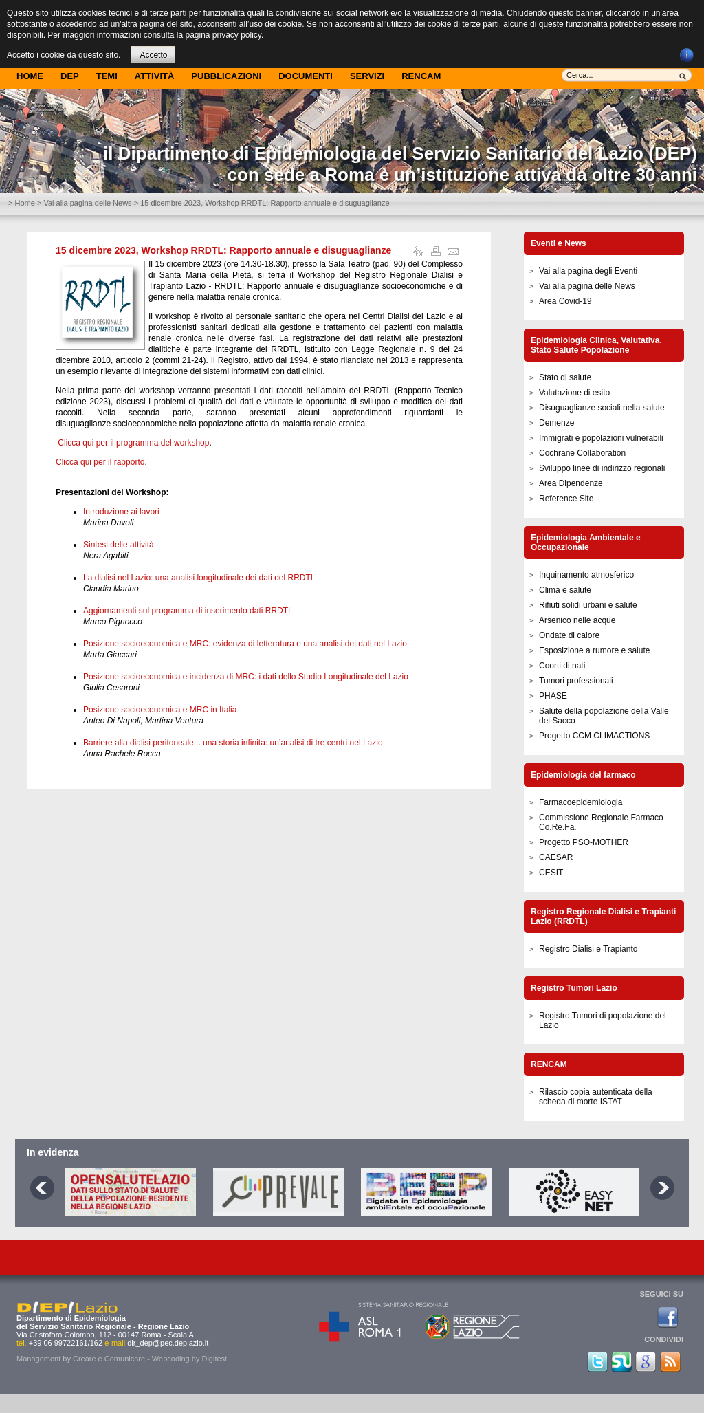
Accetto (153, 55)
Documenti (305, 76)
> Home (21, 203)
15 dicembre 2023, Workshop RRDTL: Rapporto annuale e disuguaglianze (223, 250)
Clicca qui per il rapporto (100, 462)
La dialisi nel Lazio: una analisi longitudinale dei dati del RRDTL (199, 577)
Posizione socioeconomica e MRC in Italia (159, 709)
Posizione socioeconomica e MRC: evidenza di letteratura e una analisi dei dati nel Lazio (245, 643)
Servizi (367, 76)
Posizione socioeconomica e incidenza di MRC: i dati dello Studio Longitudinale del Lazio (245, 676)
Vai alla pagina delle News (87, 203)
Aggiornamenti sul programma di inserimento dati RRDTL (188, 610)
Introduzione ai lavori (121, 511)
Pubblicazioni (226, 76)
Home (29, 76)
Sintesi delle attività (118, 544)
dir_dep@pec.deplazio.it (167, 1343)
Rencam (421, 76)
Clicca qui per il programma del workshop (133, 443)
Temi (107, 76)
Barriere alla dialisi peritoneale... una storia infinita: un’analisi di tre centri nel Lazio (233, 742)
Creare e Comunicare (109, 1359)
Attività (155, 76)
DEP (69, 76)
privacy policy (236, 35)
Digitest (214, 1359)
